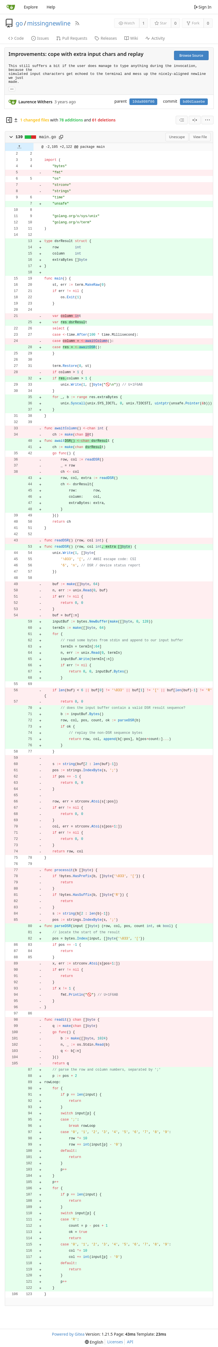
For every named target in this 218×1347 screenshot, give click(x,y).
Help (51, 7)
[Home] (11, 7)
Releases (106, 38)
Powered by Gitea (68, 1334)
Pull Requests (71, 38)
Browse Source (191, 55)
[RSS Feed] (77, 23)
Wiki (131, 38)
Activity (155, 38)
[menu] (207, 120)
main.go (47, 137)
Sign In (202, 7)
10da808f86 (143, 102)
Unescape (177, 137)
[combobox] (182, 120)
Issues (40, 38)
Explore (31, 7)
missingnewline (48, 23)
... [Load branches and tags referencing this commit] (12, 89)
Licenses (115, 1341)
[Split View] (195, 120)
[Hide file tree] (9, 120)
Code (16, 38)
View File (200, 137)
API (130, 1341)
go (19, 23)
